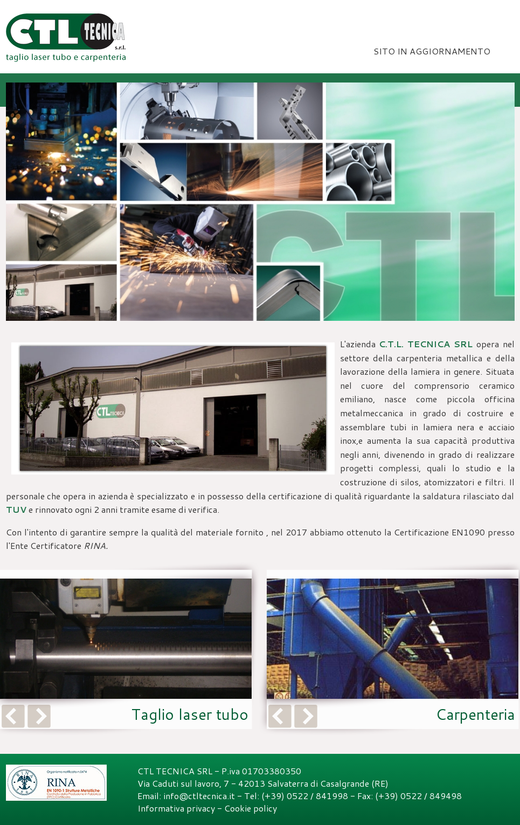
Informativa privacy (176, 808)
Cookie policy (250, 808)
